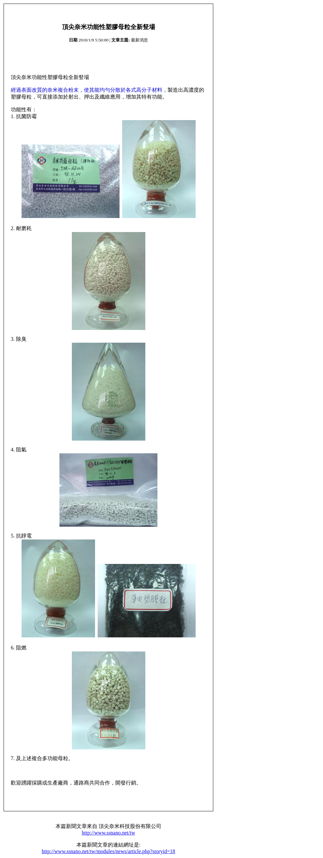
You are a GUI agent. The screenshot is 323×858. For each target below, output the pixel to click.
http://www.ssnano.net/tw (108, 832)
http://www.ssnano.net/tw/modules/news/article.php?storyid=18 (108, 851)
